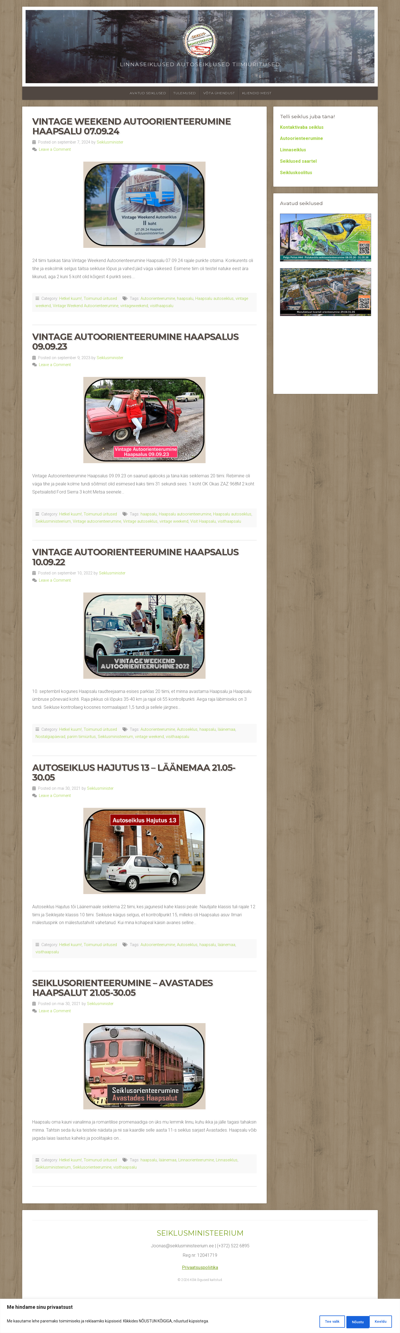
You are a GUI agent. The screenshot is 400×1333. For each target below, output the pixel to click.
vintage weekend (173, 521)
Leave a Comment (55, 149)
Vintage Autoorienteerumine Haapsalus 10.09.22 (135, 557)
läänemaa (226, 729)
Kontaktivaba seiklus (302, 127)
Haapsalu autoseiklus (214, 298)
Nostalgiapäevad (50, 736)
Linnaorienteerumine (196, 1160)
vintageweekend (134, 305)
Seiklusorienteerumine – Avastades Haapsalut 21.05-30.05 (122, 987)
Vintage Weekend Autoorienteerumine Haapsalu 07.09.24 (131, 126)
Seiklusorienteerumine (92, 1167)
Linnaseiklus (227, 1160)
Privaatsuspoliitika (200, 1267)
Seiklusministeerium (53, 521)
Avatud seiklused (148, 93)
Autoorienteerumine (158, 298)
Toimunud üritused (100, 298)
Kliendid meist (256, 93)
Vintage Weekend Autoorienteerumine (85, 305)
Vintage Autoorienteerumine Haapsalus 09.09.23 (135, 341)
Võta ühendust (219, 93)
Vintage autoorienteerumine (97, 521)
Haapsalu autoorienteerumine (185, 514)
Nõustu (378, 1322)
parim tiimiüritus (81, 736)
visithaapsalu (161, 305)
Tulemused (184, 93)
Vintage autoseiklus (140, 521)
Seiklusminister (110, 142)
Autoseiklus (187, 729)
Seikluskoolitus (296, 172)
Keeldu (347, 1322)
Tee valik (314, 1322)
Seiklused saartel (298, 161)
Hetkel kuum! (70, 298)
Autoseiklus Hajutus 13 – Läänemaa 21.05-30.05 (134, 772)
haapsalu (185, 298)
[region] (200, 1317)
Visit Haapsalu (203, 521)
